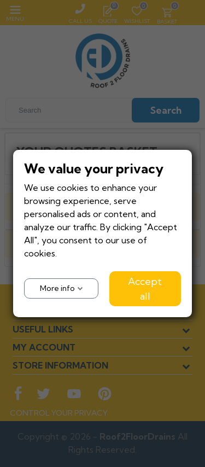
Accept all (145, 288)
